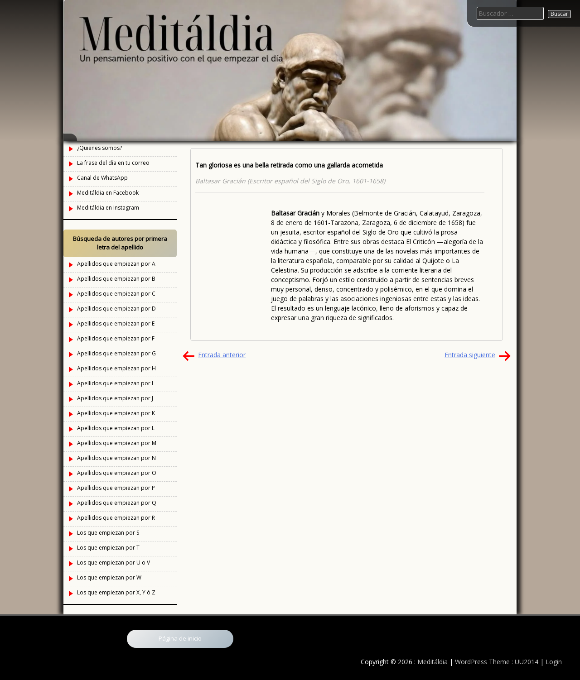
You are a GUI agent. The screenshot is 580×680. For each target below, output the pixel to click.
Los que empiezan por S (108, 532)
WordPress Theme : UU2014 (496, 661)
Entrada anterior (222, 354)
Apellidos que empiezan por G (116, 353)
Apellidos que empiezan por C (116, 293)
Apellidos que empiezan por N (116, 458)
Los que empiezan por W (109, 577)
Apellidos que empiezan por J (115, 398)
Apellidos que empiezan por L (116, 428)
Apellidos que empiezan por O (116, 473)
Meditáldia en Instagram (108, 207)
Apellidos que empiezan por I (115, 383)
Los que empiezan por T (108, 547)
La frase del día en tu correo (113, 163)
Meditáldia (432, 661)
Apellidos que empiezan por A (116, 264)
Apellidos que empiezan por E (116, 323)
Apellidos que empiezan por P (116, 488)
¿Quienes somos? (99, 148)
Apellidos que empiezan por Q (116, 503)
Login (554, 661)
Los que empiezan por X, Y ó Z (116, 592)
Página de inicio (180, 638)
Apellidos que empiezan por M (116, 443)
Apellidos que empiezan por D (116, 308)
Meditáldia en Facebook (108, 192)
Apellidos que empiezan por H (116, 368)
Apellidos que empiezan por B (116, 279)
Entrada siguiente (470, 354)
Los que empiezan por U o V (113, 562)
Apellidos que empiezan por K (116, 413)
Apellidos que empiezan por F (116, 338)
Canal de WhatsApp (102, 178)
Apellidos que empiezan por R (116, 518)
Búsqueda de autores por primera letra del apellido (120, 243)
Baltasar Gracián (220, 181)
